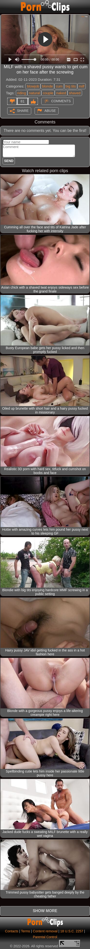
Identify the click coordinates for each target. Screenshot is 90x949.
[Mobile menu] (4, 6)
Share (23, 110)
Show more (45, 911)
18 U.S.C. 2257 (71, 931)
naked (61, 93)
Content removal (45, 931)
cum (59, 86)
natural (34, 93)
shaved (74, 93)
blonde (47, 86)
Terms (25, 931)
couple (48, 93)
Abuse (50, 110)
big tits (71, 86)
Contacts (11, 931)
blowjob (33, 86)
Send (8, 161)
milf (81, 86)
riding (21, 93)
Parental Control (45, 937)
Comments (61, 101)
